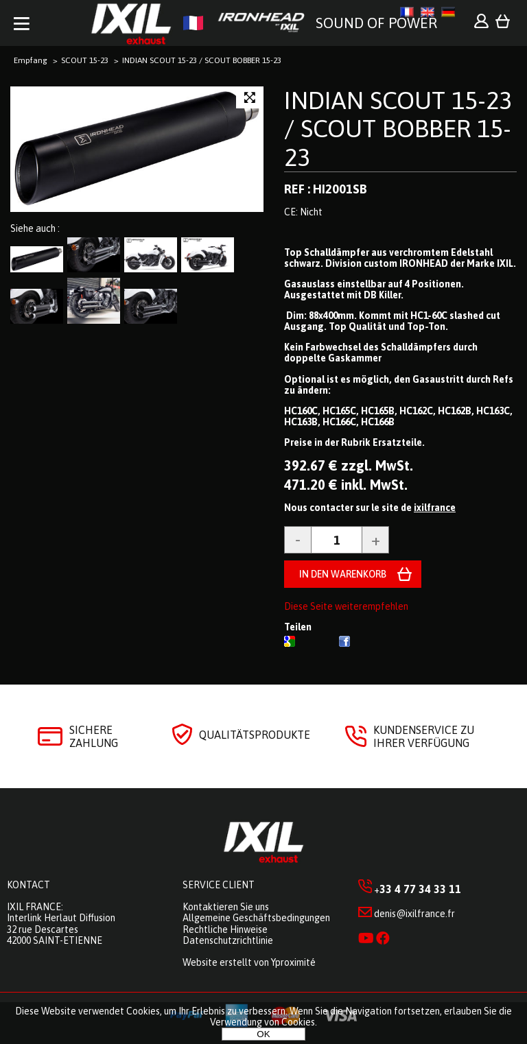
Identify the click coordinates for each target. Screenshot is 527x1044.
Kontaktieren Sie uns (226, 906)
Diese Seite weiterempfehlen (346, 606)
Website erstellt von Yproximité (249, 962)
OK (263, 1034)
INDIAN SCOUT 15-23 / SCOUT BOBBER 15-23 (398, 128)
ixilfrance (435, 507)
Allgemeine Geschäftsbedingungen (256, 917)
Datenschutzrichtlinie (228, 940)
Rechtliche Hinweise (225, 929)
